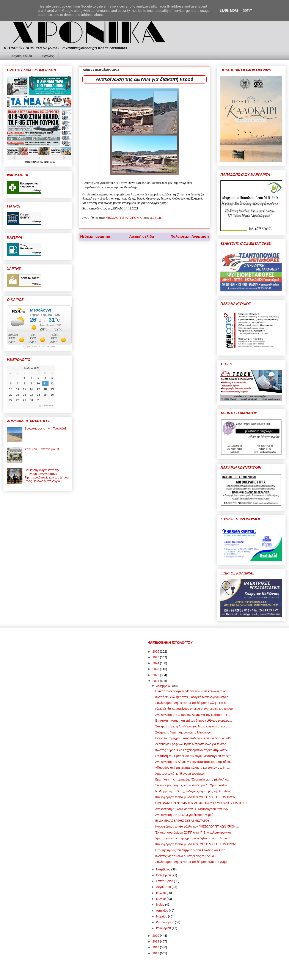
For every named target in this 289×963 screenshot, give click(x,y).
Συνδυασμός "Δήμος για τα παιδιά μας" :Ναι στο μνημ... (192, 862)
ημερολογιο (46, 405)
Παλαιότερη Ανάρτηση (190, 236)
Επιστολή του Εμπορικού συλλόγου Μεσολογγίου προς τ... (194, 756)
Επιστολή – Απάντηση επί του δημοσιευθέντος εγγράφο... (193, 720)
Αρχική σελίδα (21, 56)
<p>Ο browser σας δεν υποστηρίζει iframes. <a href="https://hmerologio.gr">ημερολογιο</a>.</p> (31, 387)
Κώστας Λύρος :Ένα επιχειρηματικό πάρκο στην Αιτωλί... (193, 750)
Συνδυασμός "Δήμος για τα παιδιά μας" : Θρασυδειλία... (192, 785)
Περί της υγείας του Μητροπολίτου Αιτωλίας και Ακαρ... (191, 850)
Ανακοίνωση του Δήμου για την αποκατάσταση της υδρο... (193, 761)
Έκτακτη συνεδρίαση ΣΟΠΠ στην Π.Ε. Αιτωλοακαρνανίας (193, 832)
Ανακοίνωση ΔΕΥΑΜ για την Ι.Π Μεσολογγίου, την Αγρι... (193, 809)
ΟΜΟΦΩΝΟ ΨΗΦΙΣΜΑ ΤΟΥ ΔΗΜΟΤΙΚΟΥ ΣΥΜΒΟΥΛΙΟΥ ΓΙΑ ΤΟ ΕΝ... (202, 803)
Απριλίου (162, 910)
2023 (156, 669)
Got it (247, 10)
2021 (156, 681)
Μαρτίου (162, 916)
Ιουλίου (161, 893)
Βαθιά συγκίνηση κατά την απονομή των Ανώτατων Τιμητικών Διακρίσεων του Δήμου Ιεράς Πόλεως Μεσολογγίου (47, 475)
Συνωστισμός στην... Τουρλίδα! (45, 428)
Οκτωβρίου (164, 875)
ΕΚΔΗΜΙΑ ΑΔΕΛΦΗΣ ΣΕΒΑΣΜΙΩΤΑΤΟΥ (182, 820)
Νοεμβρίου (163, 869)
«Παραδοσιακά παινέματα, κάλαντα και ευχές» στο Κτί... (192, 767)
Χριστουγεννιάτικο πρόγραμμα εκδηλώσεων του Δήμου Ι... (194, 838)
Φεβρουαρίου (165, 922)
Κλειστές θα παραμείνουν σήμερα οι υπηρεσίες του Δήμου (194, 708)
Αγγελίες (47, 56)
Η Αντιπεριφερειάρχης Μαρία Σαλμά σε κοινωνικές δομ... (193, 691)
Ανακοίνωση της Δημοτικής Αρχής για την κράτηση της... (192, 714)
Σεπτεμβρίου (165, 881)
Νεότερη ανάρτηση (96, 236)
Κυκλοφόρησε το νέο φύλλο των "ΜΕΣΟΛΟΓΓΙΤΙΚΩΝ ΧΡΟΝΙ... (197, 797)
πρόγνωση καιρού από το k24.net (39, 347)
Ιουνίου (161, 898)
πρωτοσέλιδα (33, 162)
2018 (156, 947)
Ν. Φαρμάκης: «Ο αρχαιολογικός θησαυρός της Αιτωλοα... (193, 791)
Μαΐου (160, 904)
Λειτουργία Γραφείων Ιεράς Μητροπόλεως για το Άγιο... (192, 744)
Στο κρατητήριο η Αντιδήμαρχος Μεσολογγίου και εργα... (192, 726)
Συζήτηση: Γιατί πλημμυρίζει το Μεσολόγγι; (183, 732)
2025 (156, 657)
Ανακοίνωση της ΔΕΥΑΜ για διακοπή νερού (184, 815)
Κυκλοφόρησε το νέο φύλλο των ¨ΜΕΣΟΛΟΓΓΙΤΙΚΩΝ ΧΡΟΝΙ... (197, 844)
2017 (156, 953)
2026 (156, 651)
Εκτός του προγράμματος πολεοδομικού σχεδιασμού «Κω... (195, 738)
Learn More (229, 10)
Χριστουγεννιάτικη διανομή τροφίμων (180, 773)
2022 (156, 675)
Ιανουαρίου (164, 928)
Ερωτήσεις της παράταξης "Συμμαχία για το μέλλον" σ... (192, 779)
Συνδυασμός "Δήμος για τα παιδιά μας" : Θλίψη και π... (191, 703)
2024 (156, 663)
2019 (156, 941)
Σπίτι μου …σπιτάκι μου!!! (42, 449)
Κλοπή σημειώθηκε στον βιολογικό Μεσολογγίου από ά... (193, 697)
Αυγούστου (164, 887)
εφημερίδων (49, 162)
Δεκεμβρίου (164, 686)
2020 (156, 935)
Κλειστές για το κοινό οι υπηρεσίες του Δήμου (185, 856)
